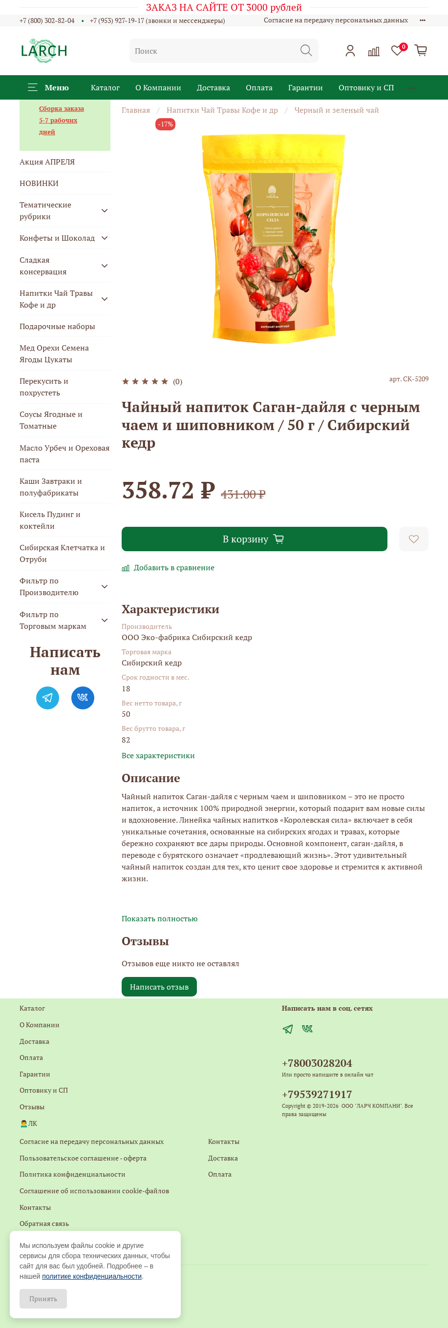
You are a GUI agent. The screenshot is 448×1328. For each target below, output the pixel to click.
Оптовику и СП (366, 87)
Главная (136, 109)
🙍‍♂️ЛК (28, 1123)
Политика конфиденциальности (73, 1174)
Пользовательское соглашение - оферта (83, 1157)
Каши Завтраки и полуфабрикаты (51, 487)
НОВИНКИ (39, 183)
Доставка (213, 87)
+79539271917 (317, 1094)
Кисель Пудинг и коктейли (50, 520)
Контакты (35, 1207)
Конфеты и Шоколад (57, 237)
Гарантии (305, 87)
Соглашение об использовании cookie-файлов (94, 1190)
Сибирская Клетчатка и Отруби (62, 553)
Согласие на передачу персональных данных (336, 19)
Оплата (259, 87)
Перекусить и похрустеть (44, 386)
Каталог (105, 87)
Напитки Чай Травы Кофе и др (222, 109)
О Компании (158, 87)
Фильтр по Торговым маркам (53, 620)
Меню (48, 87)
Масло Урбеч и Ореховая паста (64, 453)
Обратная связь (44, 1223)
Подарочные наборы (57, 326)
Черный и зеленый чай (337, 109)
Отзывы (32, 1106)
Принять (43, 1298)
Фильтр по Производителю (49, 586)
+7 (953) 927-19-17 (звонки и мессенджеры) (157, 20)
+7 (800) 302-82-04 (47, 20)
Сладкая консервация (43, 265)
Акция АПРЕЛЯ (47, 161)
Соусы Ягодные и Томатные (51, 420)
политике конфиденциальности (92, 1276)
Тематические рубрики (45, 210)
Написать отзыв (159, 986)
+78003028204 (317, 1063)
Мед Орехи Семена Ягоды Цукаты (54, 353)
